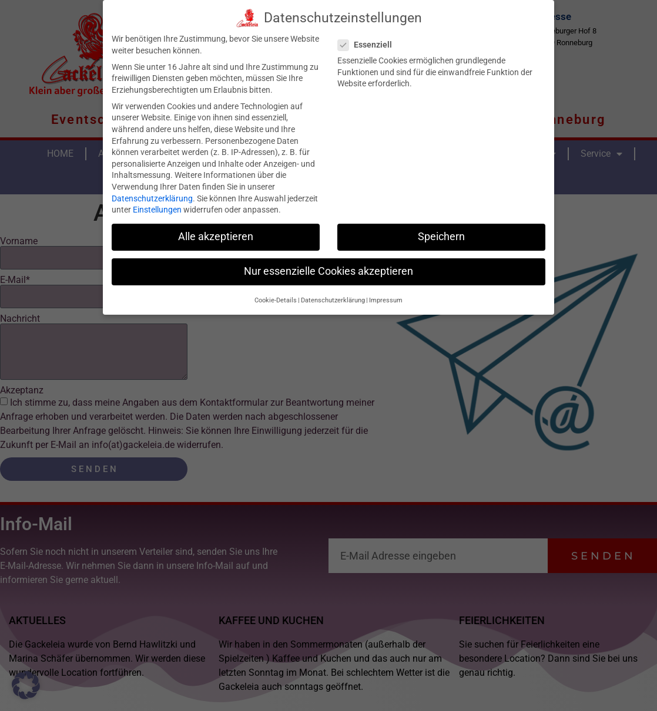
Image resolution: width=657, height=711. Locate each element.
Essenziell (368, 42)
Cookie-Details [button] (275, 297)
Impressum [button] (386, 297)
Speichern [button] (441, 234)
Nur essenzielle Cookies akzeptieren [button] (328, 269)
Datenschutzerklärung (152, 195)
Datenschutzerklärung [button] (333, 297)
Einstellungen (157, 207)
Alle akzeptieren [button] (215, 234)
